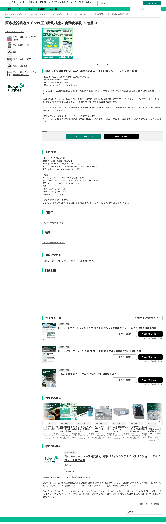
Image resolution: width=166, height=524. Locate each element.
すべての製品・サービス (14, 31)
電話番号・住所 (70, 471)
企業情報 (41, 9)
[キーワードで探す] (158, 9)
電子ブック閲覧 (125, 334)
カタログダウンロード (150, 334)
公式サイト (16, 5)
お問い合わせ (152, 3)
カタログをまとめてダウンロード (148, 318)
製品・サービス (14, 9)
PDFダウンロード (121, 136)
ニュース (53, 9)
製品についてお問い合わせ (83, 136)
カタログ (28, 9)
